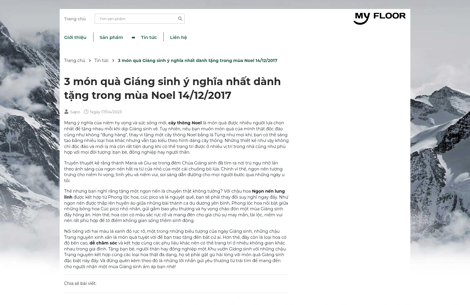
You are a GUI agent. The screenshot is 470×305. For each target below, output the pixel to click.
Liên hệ (178, 37)
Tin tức (149, 37)
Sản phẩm (112, 37)
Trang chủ (75, 19)
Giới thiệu (75, 37)
